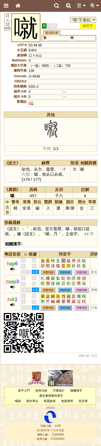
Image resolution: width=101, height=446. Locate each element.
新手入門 (24, 390)
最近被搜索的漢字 (51, 395)
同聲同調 (81, 272)
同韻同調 (65, 272)
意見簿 (83, 401)
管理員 (50, 408)
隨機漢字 (76, 390)
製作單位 (32, 401)
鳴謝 (18, 401)
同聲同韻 (48, 272)
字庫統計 (59, 390)
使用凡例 (41, 390)
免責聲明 (67, 401)
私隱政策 (50, 401)
